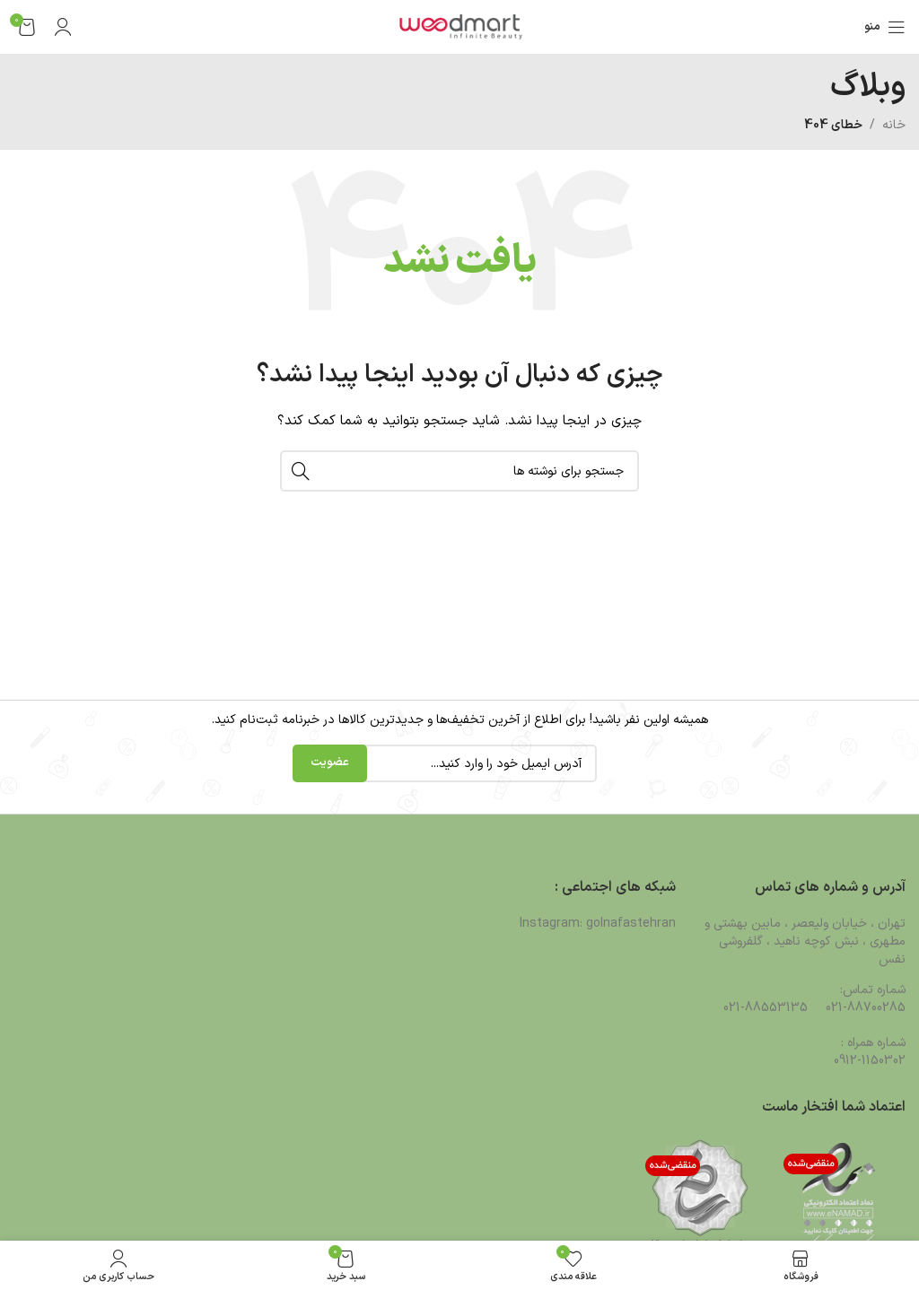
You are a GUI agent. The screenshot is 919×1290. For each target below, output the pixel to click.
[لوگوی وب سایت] (459, 26)
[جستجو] (459, 471)
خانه (894, 125)
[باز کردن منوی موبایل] (885, 27)
